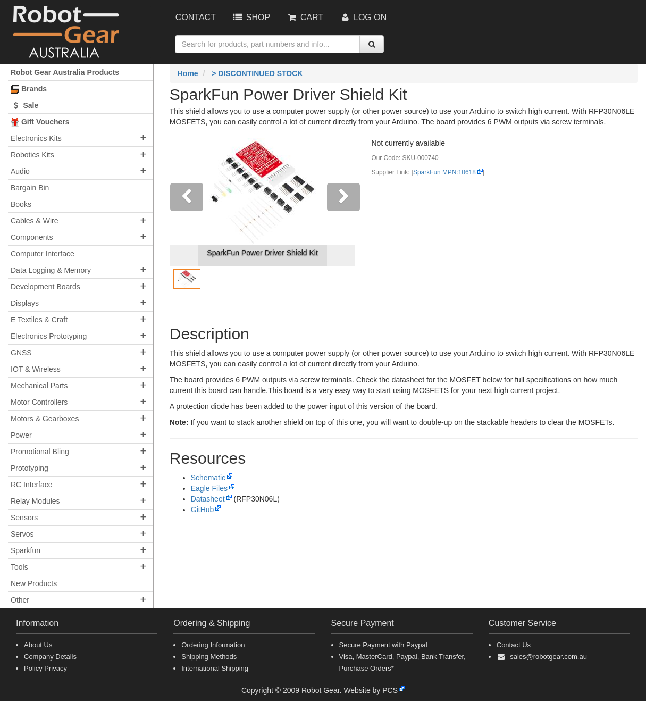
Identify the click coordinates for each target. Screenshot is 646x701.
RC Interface (32, 484)
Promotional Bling (40, 451)
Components (32, 237)
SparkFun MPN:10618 (444, 172)
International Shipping (214, 668)
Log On (363, 17)
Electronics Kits (36, 138)
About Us (38, 645)
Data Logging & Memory (51, 270)
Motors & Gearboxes (45, 418)
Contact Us (514, 645)
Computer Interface (42, 253)
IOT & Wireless (36, 369)
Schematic (208, 477)
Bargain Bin (30, 187)
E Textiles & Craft (39, 319)
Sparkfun (25, 550)
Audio (20, 171)
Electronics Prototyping (49, 336)
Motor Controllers (39, 402)
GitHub (202, 509)
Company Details (50, 657)
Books (21, 204)
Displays (25, 303)
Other (20, 600)
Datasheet (208, 499)
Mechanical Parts (39, 385)
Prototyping (29, 468)
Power (21, 435)
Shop (251, 17)
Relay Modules (35, 501)
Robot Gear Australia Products (65, 72)
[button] (184, 216)
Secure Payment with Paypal (383, 645)
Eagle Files (209, 488)
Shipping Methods (209, 657)
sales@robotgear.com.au (548, 657)
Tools (19, 567)
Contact (195, 17)
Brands (29, 89)
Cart (304, 17)
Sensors (24, 517)
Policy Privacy (45, 668)
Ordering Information (213, 645)
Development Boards (45, 286)
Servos (22, 534)
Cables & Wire (34, 220)
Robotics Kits (32, 155)
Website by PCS (370, 690)
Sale (24, 105)
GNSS (21, 352)
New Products (34, 583)
